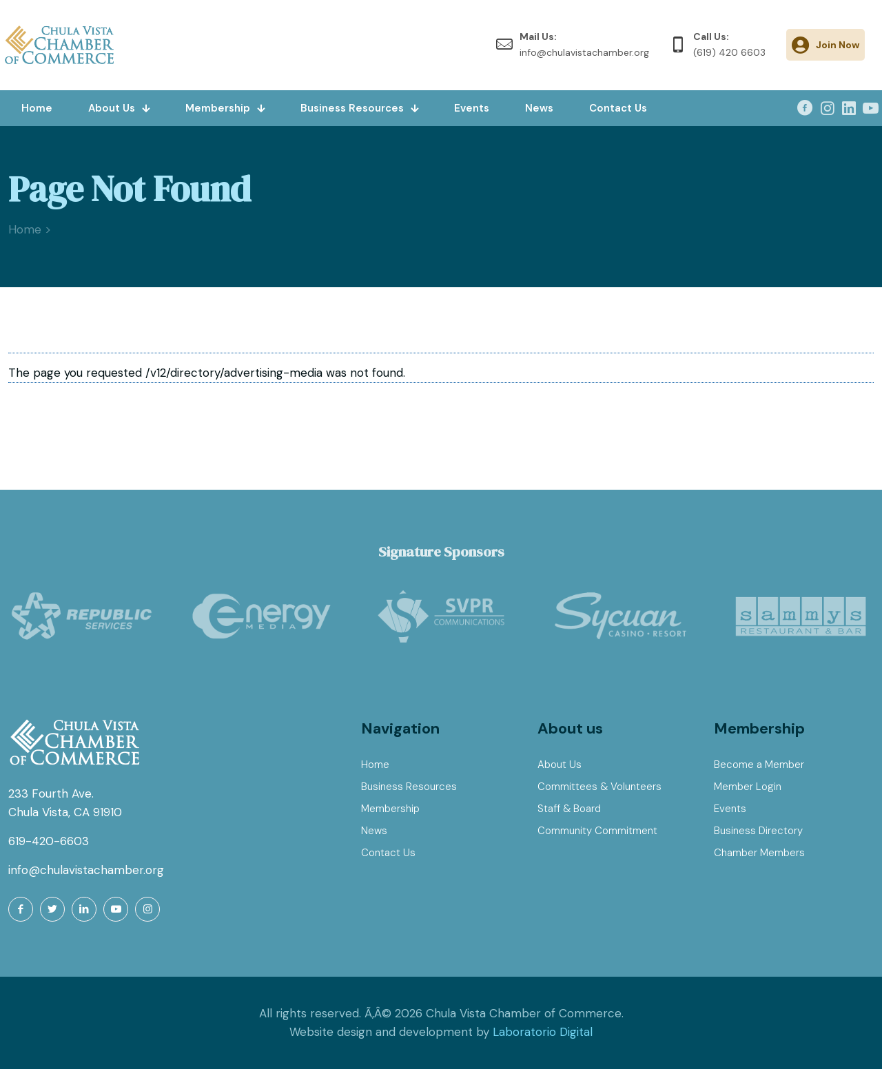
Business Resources (409, 786)
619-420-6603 (48, 841)
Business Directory (758, 831)
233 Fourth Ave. (51, 793)
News (374, 831)
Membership (390, 809)
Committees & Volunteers (599, 786)
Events (730, 809)
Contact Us (388, 853)
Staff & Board (569, 809)
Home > (29, 229)
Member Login (747, 786)
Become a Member (759, 764)
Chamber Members (759, 853)
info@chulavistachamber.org (86, 870)
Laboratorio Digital (543, 1031)
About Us (559, 764)
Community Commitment (597, 831)
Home (375, 764)
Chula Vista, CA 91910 (65, 812)
